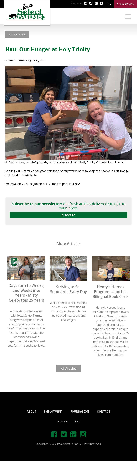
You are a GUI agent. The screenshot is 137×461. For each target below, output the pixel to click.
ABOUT (31, 411)
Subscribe (68, 215)
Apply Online (125, 4)
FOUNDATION (79, 411)
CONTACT (103, 411)
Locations (76, 3)
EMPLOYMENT (53, 411)
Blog (77, 421)
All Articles (17, 34)
